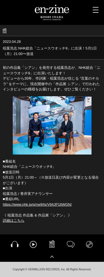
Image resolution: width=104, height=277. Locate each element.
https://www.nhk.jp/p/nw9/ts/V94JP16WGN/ (37, 204)
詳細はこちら (13, 220)
